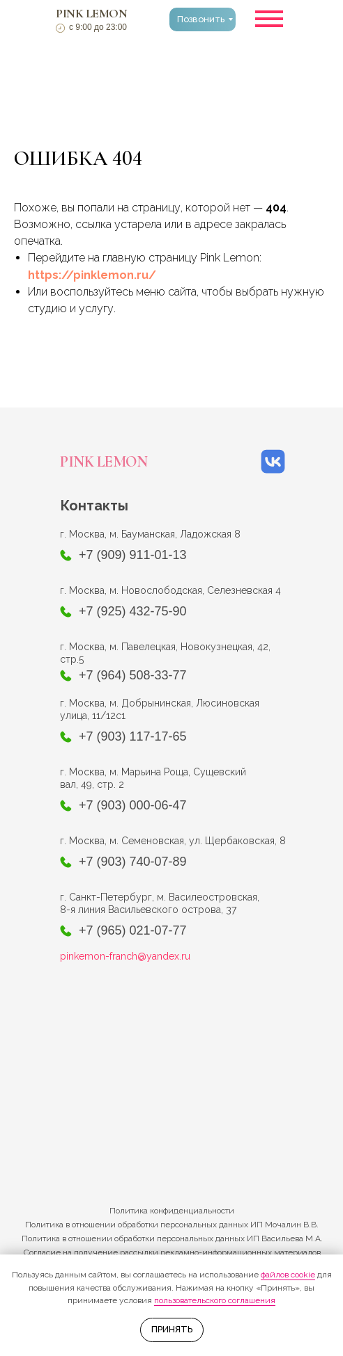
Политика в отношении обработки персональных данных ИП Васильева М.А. (172, 1238)
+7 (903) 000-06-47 (133, 805)
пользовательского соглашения (214, 1300)
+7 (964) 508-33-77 (133, 675)
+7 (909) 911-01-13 (133, 555)
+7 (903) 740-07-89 (133, 862)
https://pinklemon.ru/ (92, 275)
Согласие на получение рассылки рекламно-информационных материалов (172, 1252)
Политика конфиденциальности (171, 1211)
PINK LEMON (91, 13)
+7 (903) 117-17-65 (133, 736)
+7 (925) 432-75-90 (133, 611)
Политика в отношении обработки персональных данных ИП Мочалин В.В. (172, 1224)
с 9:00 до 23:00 (98, 27)
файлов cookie (288, 1275)
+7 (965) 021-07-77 (133, 930)
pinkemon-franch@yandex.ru (125, 956)
